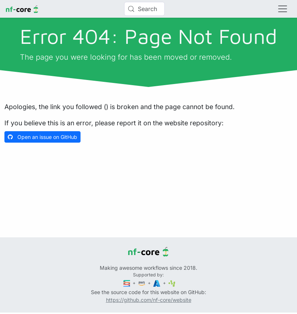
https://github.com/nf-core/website (148, 300)
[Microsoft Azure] (157, 283)
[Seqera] (127, 283)
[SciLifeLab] (171, 283)
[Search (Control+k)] (144, 9)
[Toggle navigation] (283, 9)
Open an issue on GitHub (42, 137)
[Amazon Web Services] (142, 283)
